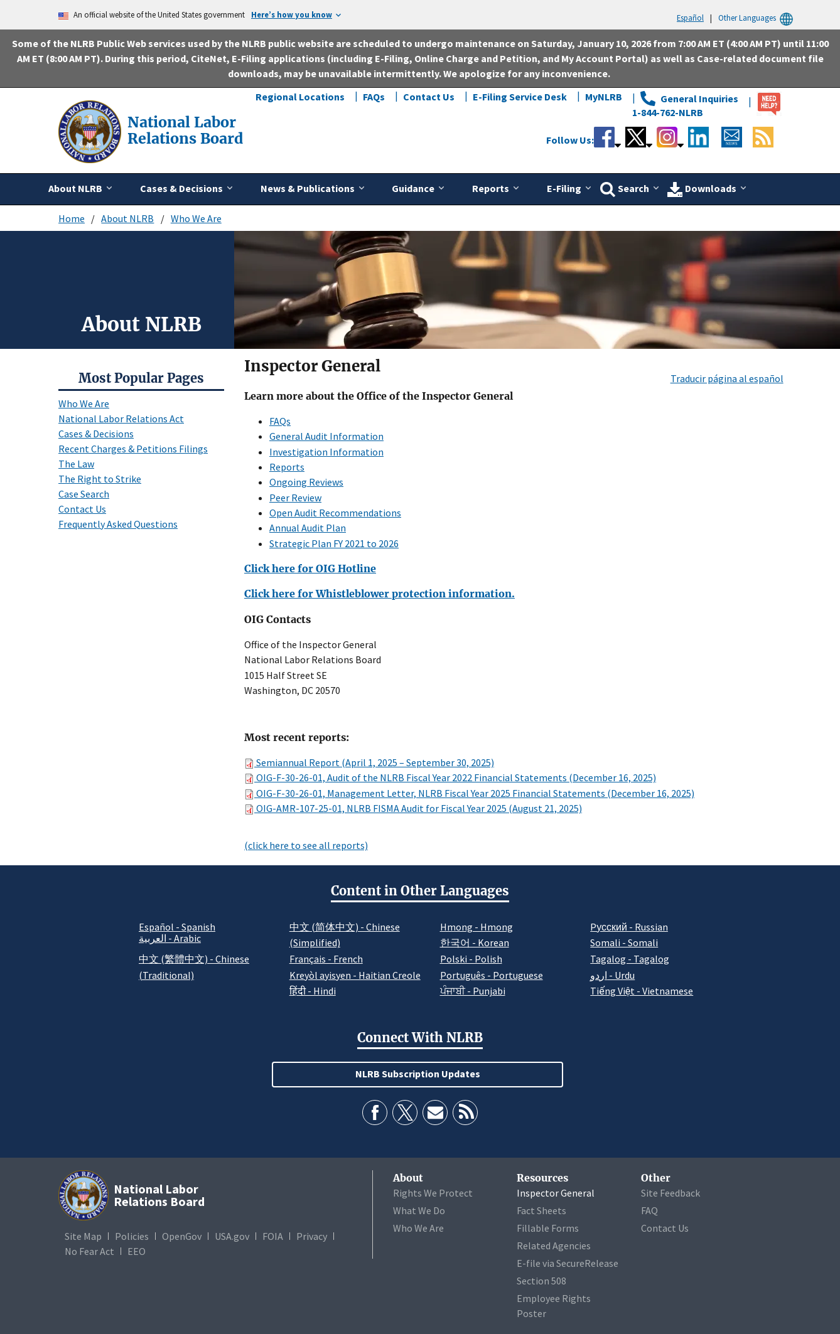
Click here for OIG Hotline (310, 568)
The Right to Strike (99, 478)
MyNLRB (603, 96)
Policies (132, 1236)
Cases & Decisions (96, 433)
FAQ (649, 1210)
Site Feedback (670, 1193)
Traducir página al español (726, 378)
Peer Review (295, 497)
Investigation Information (326, 452)
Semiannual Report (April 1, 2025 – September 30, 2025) (369, 762)
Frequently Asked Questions (118, 524)
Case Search (83, 494)
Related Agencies (554, 1245)
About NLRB (127, 218)
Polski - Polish (471, 958)
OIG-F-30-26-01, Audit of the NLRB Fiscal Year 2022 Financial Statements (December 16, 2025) (450, 777)
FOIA (272, 1236)
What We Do (419, 1210)
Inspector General (556, 1193)
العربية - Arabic (170, 938)
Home (71, 218)
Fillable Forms (548, 1228)
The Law (76, 463)
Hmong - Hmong (476, 926)
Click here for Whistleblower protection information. (379, 593)
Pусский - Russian (629, 926)
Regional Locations (300, 96)
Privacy (311, 1236)
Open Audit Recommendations (335, 512)
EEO (136, 1251)
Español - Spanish (177, 926)
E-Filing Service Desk (520, 96)
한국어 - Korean (474, 942)
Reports (286, 467)
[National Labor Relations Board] (91, 130)
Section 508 (541, 1280)
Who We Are (196, 218)
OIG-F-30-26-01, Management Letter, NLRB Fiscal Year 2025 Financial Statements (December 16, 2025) (469, 793)
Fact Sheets (541, 1210)
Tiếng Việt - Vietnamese (641, 990)
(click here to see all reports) (306, 845)
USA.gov (232, 1236)
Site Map (83, 1236)
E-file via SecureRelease (567, 1263)
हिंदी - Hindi (312, 990)
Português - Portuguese (491, 975)
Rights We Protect (433, 1193)
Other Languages (757, 18)
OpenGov (182, 1236)
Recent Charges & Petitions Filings (133, 448)
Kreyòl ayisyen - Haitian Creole (355, 975)
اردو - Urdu (612, 975)
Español (690, 18)
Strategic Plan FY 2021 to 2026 (334, 543)
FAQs (374, 96)
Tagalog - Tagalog (629, 958)
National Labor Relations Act (121, 418)
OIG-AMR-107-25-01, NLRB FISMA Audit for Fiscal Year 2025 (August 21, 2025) (413, 808)
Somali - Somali (624, 942)
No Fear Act (89, 1251)
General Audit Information (326, 436)
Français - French (326, 958)
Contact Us (429, 96)
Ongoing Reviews (306, 482)
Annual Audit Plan (307, 527)
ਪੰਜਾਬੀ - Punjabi (472, 990)
